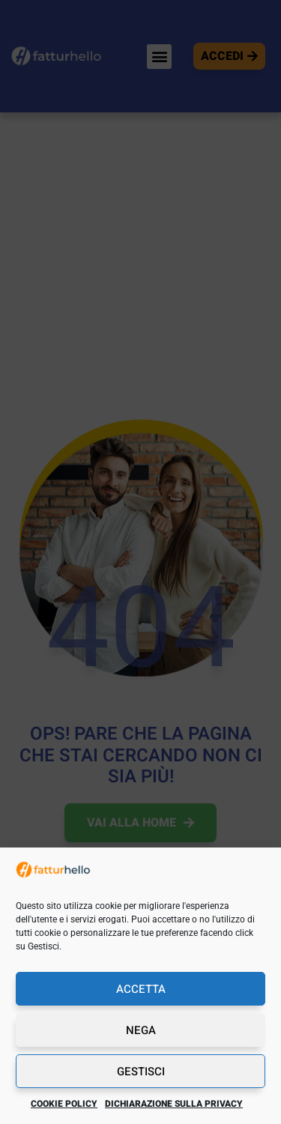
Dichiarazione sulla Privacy (174, 1104)
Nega (141, 1030)
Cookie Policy (64, 1104)
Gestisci (141, 1071)
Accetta (141, 989)
